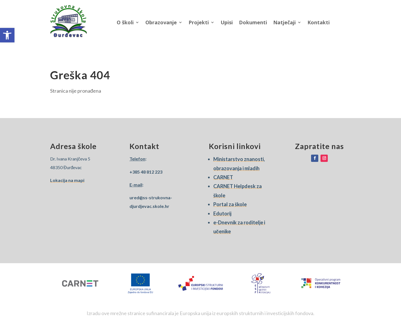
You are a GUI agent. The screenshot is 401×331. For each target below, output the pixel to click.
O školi (125, 22)
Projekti (199, 22)
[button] (7, 35)
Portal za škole (230, 204)
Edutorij (222, 213)
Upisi (227, 22)
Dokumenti (253, 22)
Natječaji (284, 22)
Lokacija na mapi (67, 180)
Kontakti (318, 22)
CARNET (223, 177)
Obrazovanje (161, 22)
